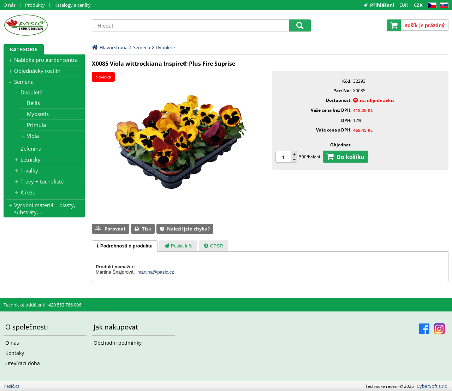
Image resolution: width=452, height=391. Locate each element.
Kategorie (23, 49)
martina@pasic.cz (155, 272)
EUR (403, 5)
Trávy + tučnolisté (42, 181)
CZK (418, 5)
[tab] (124, 246)
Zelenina (30, 148)
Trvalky (29, 170)
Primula (36, 124)
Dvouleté (31, 92)
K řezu (28, 192)
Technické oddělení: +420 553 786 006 (42, 305)
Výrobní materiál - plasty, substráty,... (44, 209)
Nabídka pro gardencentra (46, 59)
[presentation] (124, 246)
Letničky (30, 159)
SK (442, 5)
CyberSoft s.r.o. (432, 386)
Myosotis (38, 113)
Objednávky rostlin (37, 70)
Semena (24, 81)
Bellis (33, 102)
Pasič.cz (44, 25)
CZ (430, 5)
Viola (33, 135)
